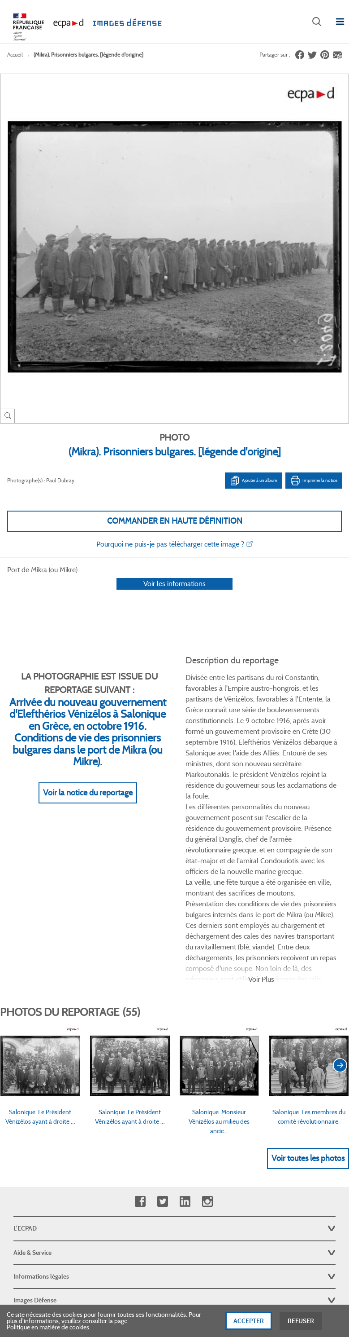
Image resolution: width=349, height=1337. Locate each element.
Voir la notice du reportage (88, 805)
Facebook (140, 1063)
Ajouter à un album (253, 480)
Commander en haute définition (174, 521)
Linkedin (184, 1063)
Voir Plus (261, 841)
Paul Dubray (60, 480)
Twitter (162, 1063)
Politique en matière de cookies (48, 1327)
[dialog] (174, 1321)
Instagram (207, 1063)
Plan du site (174, 1239)
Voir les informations (174, 595)
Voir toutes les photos (308, 1020)
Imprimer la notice (313, 480)
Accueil (15, 54)
